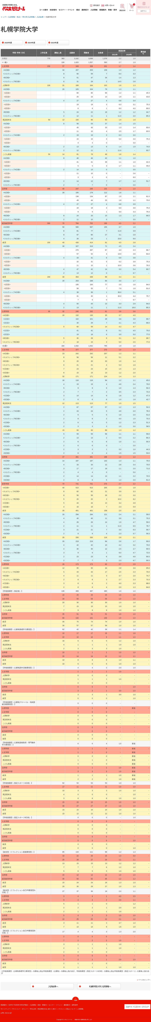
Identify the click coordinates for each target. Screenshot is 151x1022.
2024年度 (31, 43)
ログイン (144, 11)
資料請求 (75, 1005)
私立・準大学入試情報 (26, 17)
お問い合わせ (5, 1013)
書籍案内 (67, 1005)
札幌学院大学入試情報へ (100, 986)
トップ (3, 17)
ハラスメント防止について (67, 1009)
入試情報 (11, 17)
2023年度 (54, 43)
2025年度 (8, 43)
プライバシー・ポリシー (19, 1009)
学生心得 (33, 1009)
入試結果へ (53, 986)
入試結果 (40, 17)
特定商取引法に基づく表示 (47, 1009)
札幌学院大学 (51, 17)
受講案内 (4, 1005)
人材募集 (80, 1009)
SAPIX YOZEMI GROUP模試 (18, 1005)
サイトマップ (5, 1009)
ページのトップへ (144, 980)
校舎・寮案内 (42, 1005)
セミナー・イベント (55, 1005)
